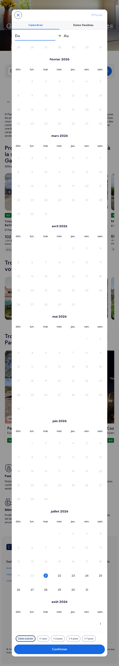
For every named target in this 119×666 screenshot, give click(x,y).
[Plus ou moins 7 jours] (89, 638)
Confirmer (59, 649)
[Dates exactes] (25, 638)
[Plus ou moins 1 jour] (43, 638)
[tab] (36, 25)
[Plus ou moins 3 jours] (73, 638)
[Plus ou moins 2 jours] (58, 638)
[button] (59, 67)
